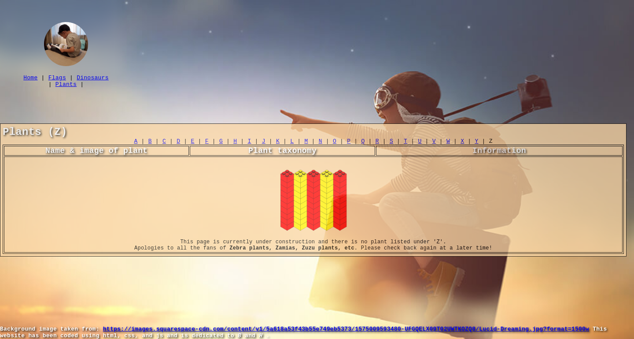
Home (30, 80)
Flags (57, 80)
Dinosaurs (93, 80)
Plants (66, 88)
